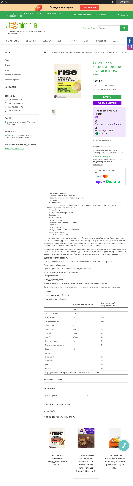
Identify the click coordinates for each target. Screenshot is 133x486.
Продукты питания (59, 52)
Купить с (107, 103)
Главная (8, 60)
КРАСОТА (73, 41)
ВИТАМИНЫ (31, 41)
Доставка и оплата (13, 75)
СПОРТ (86, 41)
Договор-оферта (12, 79)
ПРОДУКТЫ (101, 41)
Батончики (75, 52)
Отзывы (8, 70)
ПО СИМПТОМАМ (12, 41)
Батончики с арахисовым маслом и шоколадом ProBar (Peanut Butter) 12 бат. (115, 461)
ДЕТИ (60, 41)
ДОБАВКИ (47, 41)
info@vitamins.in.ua (15, 148)
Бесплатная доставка (101, 147)
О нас (7, 65)
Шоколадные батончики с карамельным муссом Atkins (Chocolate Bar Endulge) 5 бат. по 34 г (86, 464)
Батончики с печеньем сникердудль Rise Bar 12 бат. (57, 460)
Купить (107, 97)
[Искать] (124, 28)
